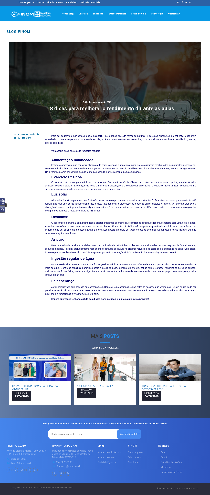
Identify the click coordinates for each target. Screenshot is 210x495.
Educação (98, 13)
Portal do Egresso (107, 462)
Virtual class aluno (107, 457)
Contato (40, 2)
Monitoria (166, 467)
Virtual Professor (55, 2)
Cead (163, 452)
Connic (164, 457)
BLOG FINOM (18, 32)
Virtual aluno (71, 2)
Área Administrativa (166, 488)
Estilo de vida (138, 13)
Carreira (83, 13)
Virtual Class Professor (187, 488)
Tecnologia (157, 13)
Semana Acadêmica (171, 472)
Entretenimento (117, 13)
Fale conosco (134, 457)
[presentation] (11, 379)
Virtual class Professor (109, 452)
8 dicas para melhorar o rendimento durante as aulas (112, 106)
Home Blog (68, 13)
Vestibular (173, 13)
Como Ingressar (26, 2)
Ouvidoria (84, 2)
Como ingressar (136, 452)
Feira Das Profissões (171, 462)
